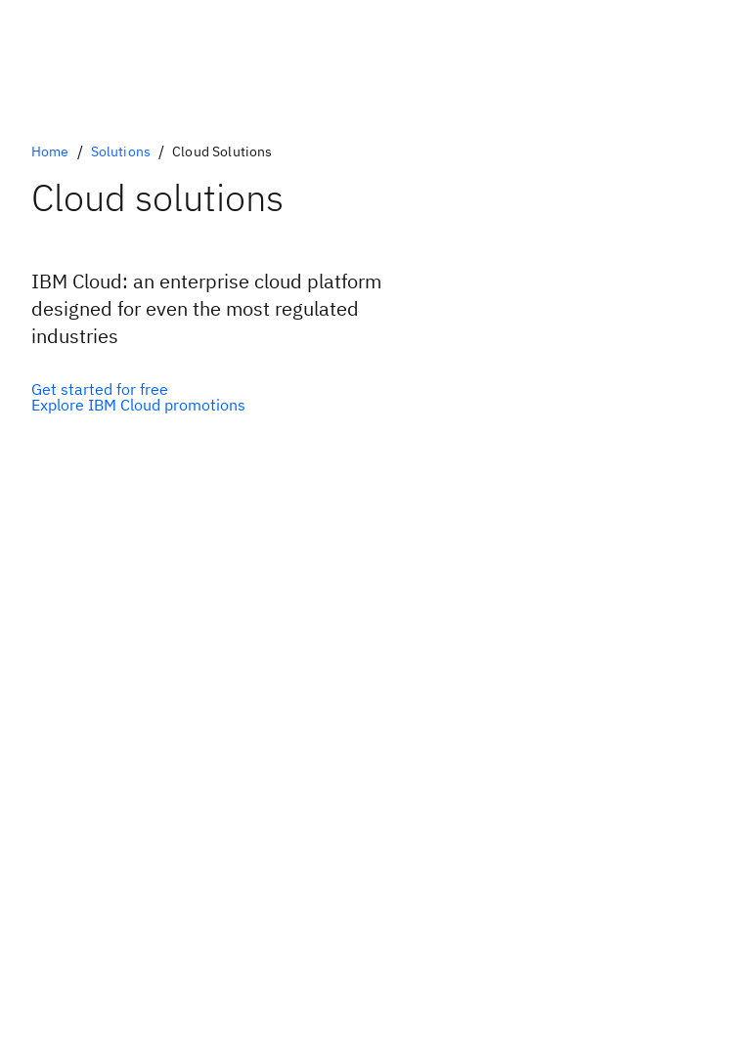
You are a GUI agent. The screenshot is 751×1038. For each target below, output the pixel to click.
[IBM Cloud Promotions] (138, 404)
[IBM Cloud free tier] (138, 389)
